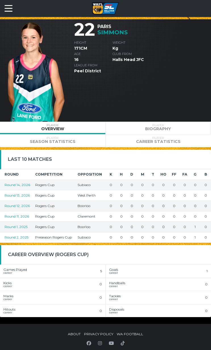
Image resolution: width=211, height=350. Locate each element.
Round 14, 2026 (17, 185)
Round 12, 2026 (17, 206)
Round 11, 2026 (17, 216)
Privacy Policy (98, 334)
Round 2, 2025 (16, 237)
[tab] (52, 128)
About (74, 334)
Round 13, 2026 (17, 195)
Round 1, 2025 (16, 227)
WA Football (130, 334)
